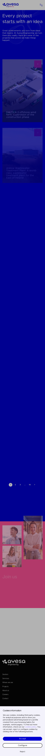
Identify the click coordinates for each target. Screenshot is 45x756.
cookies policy (30, 727)
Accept (22, 739)
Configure (22, 745)
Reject (22, 752)
